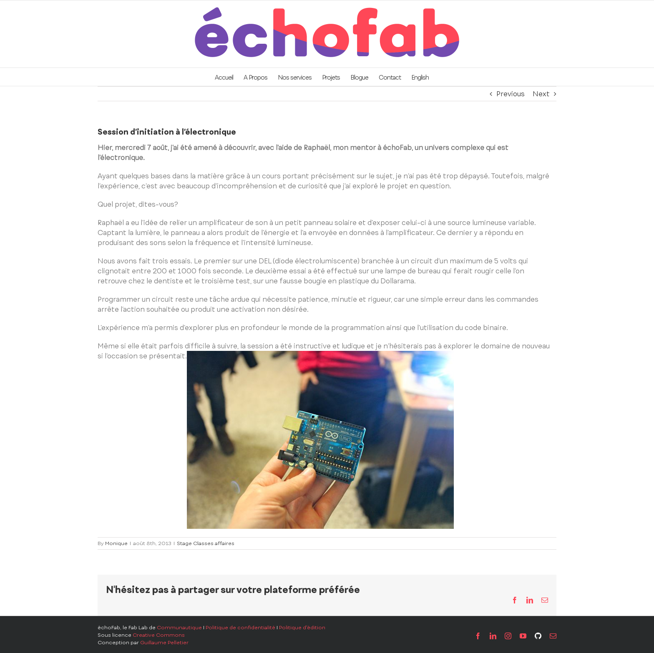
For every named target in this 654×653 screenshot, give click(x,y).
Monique (116, 543)
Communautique (179, 627)
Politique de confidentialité (240, 627)
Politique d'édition (302, 627)
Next (541, 93)
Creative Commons (159, 635)
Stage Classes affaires (205, 543)
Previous (510, 93)
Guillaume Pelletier (164, 642)
